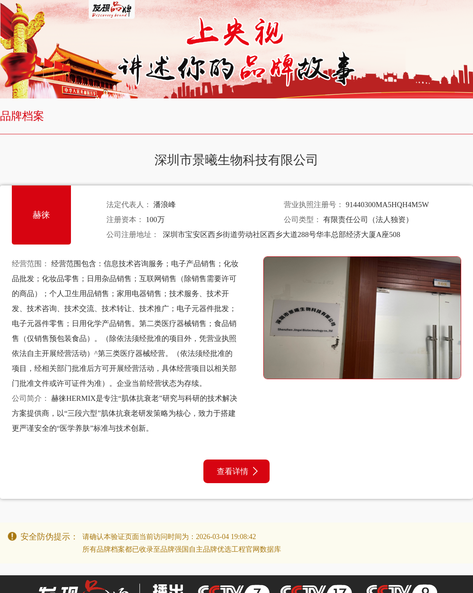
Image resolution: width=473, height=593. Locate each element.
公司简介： (30, 398)
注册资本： (125, 219)
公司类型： (302, 219)
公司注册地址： (132, 234)
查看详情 (237, 471)
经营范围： (30, 263)
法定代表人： (128, 204)
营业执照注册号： (314, 204)
